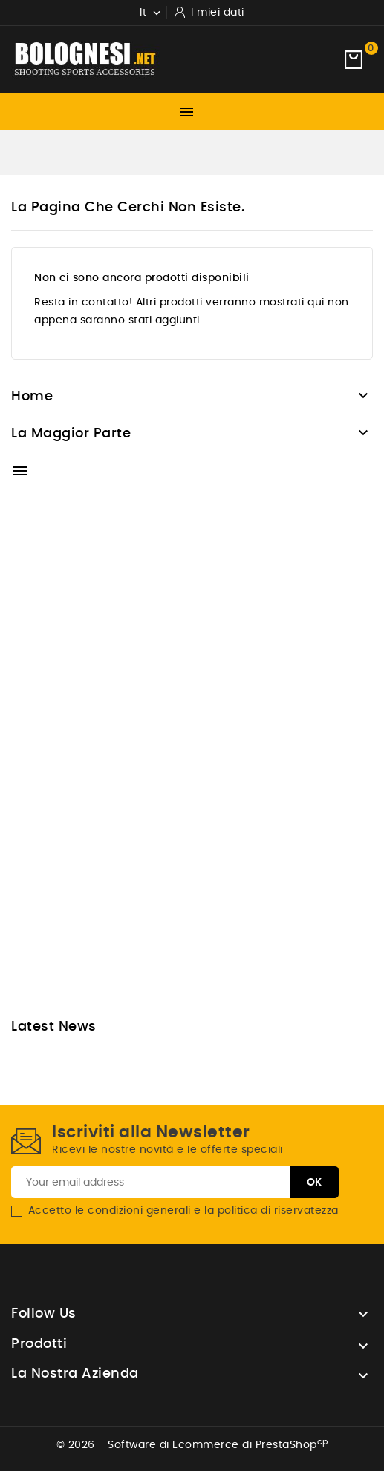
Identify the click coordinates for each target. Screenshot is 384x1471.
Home (32, 396)
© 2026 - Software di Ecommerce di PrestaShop (192, 1445)
